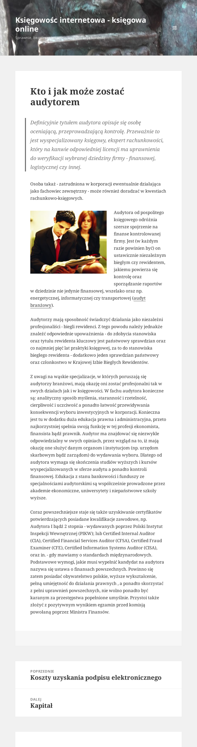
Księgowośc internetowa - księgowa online (80, 24)
